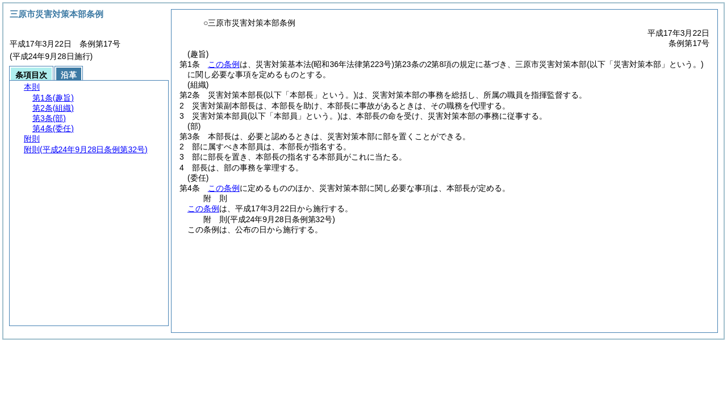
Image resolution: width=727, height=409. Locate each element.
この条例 (224, 64)
